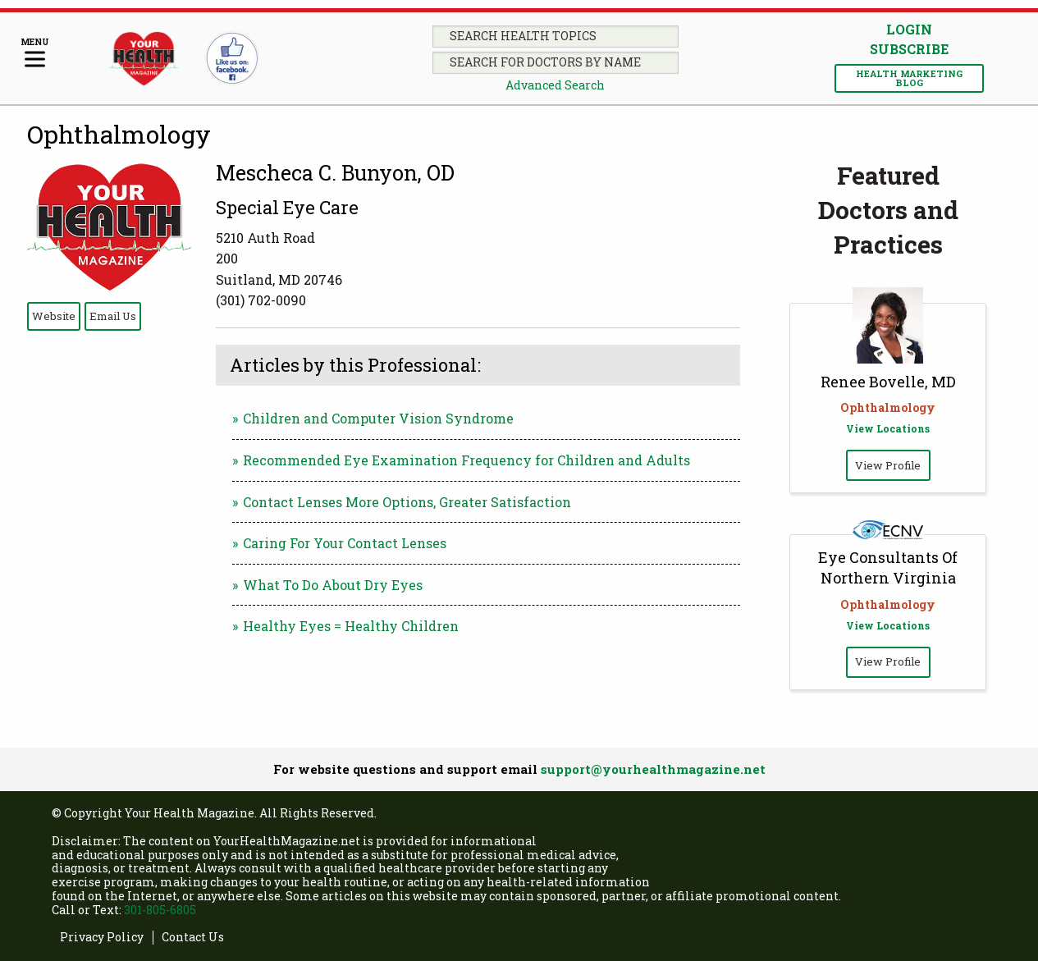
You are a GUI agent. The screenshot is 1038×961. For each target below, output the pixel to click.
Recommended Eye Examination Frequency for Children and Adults (466, 460)
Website (53, 316)
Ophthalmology (119, 134)
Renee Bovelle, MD (888, 381)
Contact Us (193, 938)
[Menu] (34, 53)
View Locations (888, 428)
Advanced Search (555, 85)
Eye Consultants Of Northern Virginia (888, 567)
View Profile (888, 465)
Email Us (112, 316)
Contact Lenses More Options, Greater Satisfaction (407, 501)
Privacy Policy (102, 938)
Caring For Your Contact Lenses (344, 542)
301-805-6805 (160, 910)
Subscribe (909, 49)
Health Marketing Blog (909, 78)
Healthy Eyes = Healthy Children (351, 625)
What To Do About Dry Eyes (333, 584)
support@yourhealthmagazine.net (653, 769)
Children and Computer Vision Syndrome (378, 418)
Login (909, 29)
